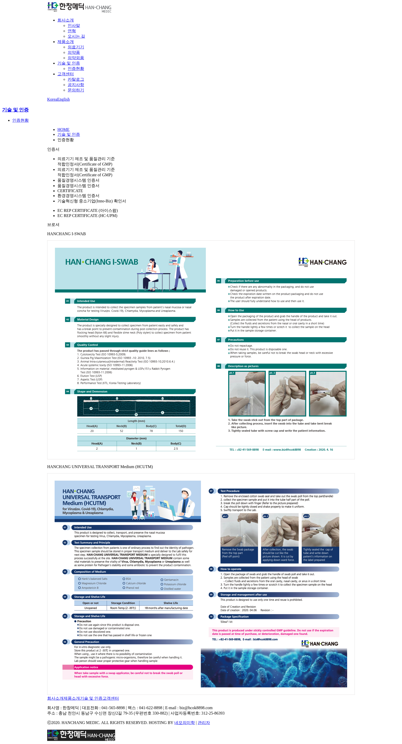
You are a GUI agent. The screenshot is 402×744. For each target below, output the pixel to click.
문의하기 (76, 90)
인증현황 (76, 68)
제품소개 (65, 41)
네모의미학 (184, 722)
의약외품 (76, 58)
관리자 (204, 722)
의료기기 (76, 47)
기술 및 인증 (68, 63)
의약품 (74, 52)
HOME (63, 129)
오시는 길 (76, 36)
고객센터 (65, 74)
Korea (52, 99)
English (63, 99)
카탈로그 (76, 79)
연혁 (72, 31)
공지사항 (76, 84)
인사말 (74, 25)
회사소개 (65, 20)
